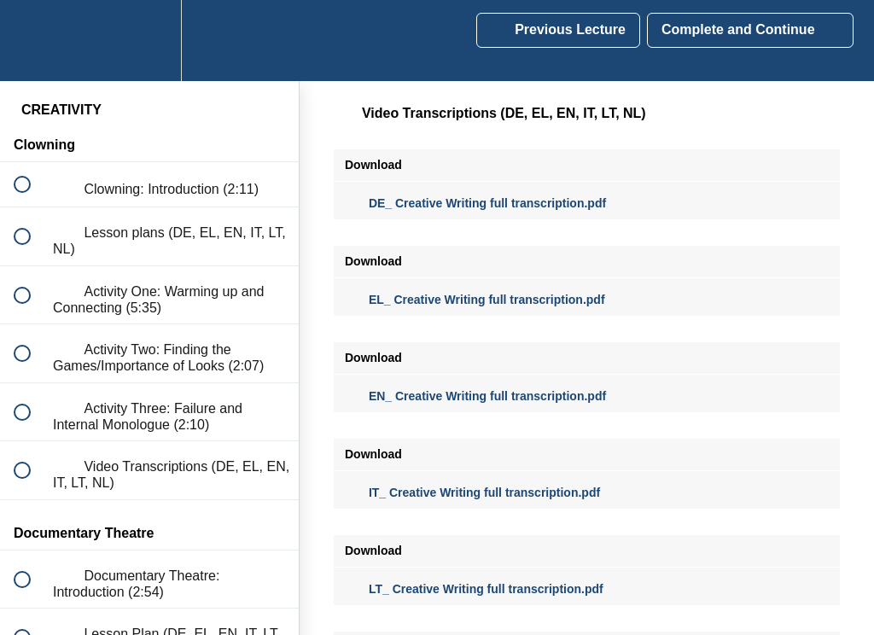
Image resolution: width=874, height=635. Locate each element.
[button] (31, 40)
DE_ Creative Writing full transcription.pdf (475, 203)
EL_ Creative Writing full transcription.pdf (475, 299)
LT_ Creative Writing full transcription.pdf (474, 589)
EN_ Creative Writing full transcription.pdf (475, 396)
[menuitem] (149, 40)
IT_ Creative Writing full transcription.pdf (472, 492)
